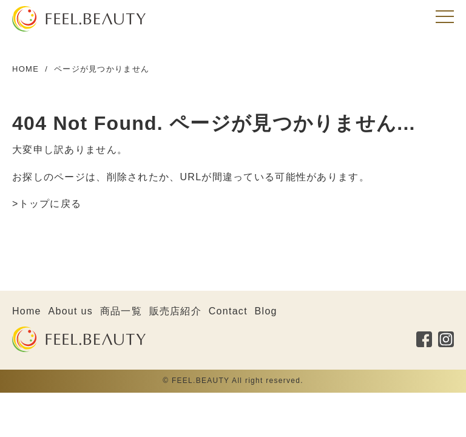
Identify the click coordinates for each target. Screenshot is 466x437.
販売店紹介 (175, 311)
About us (71, 311)
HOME (25, 68)
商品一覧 (121, 311)
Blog (266, 311)
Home (26, 311)
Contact (228, 311)
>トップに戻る (46, 203)
